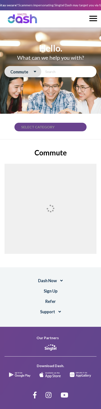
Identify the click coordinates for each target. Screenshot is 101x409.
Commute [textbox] (19, 71)
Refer (50, 301)
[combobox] (23, 72)
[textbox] (40, 127)
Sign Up (50, 291)
